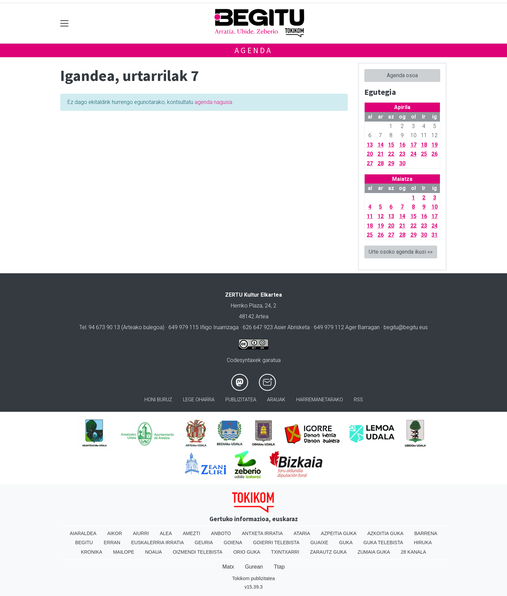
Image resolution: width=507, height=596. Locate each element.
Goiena (233, 542)
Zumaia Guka (374, 552)
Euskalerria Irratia (157, 542)
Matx (228, 567)
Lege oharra (199, 400)
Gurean (254, 567)
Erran (112, 542)
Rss (358, 400)
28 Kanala (413, 552)
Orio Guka (246, 552)
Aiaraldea (83, 533)
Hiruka (423, 542)
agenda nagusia (213, 102)
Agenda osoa (402, 75)
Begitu (84, 542)
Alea (166, 533)
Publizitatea (240, 400)
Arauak (276, 400)
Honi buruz (158, 400)
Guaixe (319, 542)
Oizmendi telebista (198, 552)
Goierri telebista (276, 542)
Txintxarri (285, 552)
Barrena (425, 533)
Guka (346, 542)
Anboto (221, 533)
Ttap (279, 567)
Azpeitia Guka (339, 533)
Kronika (91, 552)
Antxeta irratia (262, 533)
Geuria (204, 542)
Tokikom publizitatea (253, 578)
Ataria (301, 533)
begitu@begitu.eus (406, 327)
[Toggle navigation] (64, 23)
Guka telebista (383, 542)
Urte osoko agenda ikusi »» (401, 252)
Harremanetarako (319, 400)
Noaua (153, 552)
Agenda (253, 50)
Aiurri (141, 533)
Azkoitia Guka (385, 533)
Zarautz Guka (328, 552)
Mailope (123, 552)
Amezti (191, 533)
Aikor (114, 533)
